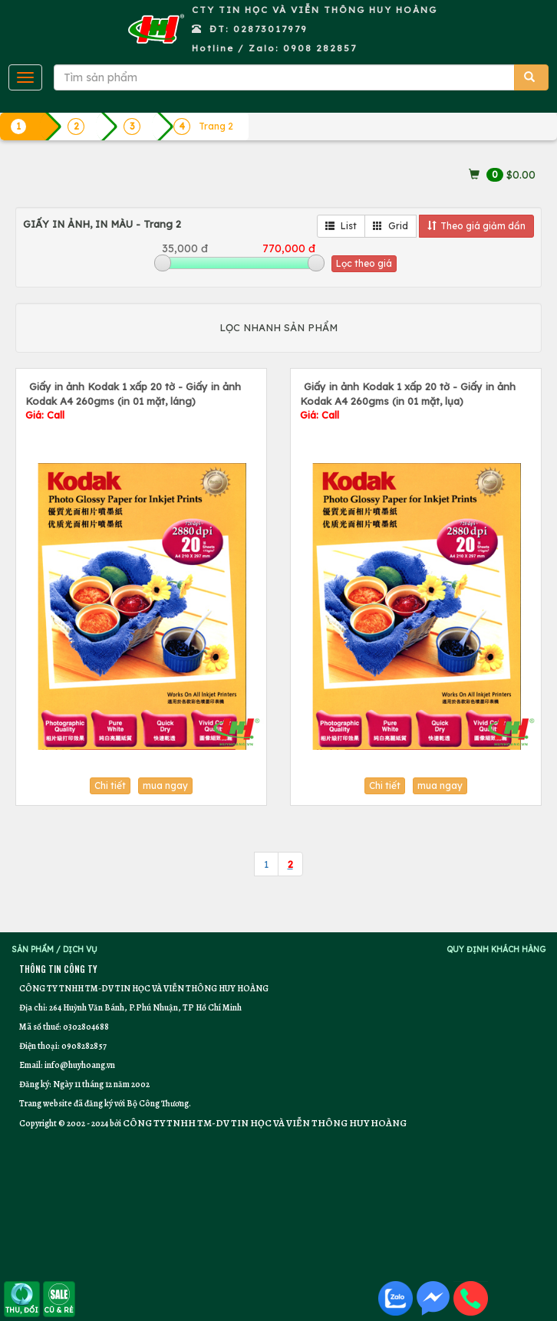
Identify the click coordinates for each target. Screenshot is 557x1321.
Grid (390, 226)
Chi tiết (110, 785)
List (341, 226)
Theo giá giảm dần (476, 226)
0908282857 (84, 1046)
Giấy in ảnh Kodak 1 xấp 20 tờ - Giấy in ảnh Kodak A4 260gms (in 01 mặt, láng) (133, 400)
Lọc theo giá (364, 263)
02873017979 (270, 29)
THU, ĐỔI (21, 1298)
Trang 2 (216, 126)
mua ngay (165, 785)
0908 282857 (320, 48)
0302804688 (86, 1026)
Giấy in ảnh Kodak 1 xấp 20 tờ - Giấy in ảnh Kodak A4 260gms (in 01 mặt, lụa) (408, 400)
